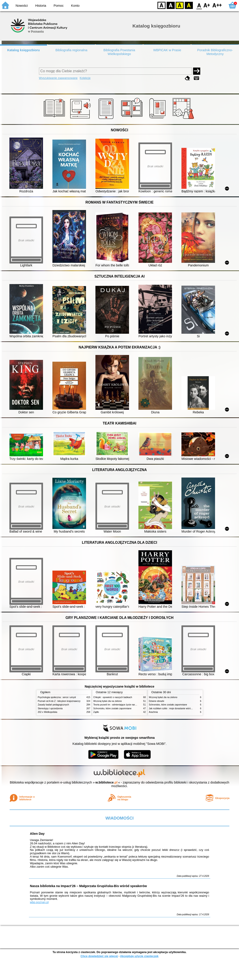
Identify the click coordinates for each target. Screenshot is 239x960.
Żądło (96, 712)
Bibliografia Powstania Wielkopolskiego (119, 52)
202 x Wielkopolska (47, 712)
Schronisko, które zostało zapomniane (112, 708)
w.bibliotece (106, 782)
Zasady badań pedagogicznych (53, 704)
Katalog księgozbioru (23, 50)
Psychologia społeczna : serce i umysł (57, 697)
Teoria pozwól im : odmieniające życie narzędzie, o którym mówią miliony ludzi (132, 704)
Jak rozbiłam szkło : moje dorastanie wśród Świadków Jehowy (180, 708)
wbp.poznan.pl (39, 902)
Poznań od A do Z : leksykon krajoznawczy (59, 701)
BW (171, 5)
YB (179, 5)
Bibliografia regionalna (71, 50)
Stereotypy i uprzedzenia (50, 708)
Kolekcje (85, 78)
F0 (199, 5)
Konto (75, 5)
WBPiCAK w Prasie (167, 50)
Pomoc (59, 5)
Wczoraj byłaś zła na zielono (107, 701)
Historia (40, 5)
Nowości (22, 5)
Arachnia (153, 712)
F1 (207, 5)
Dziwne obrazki (156, 701)
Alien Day (37, 833)
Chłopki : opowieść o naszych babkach (112, 697)
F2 (217, 5)
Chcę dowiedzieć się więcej (99, 956)
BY (188, 5)
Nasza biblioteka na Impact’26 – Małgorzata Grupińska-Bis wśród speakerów (88, 886)
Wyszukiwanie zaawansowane (58, 78)
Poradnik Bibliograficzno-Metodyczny (215, 52)
